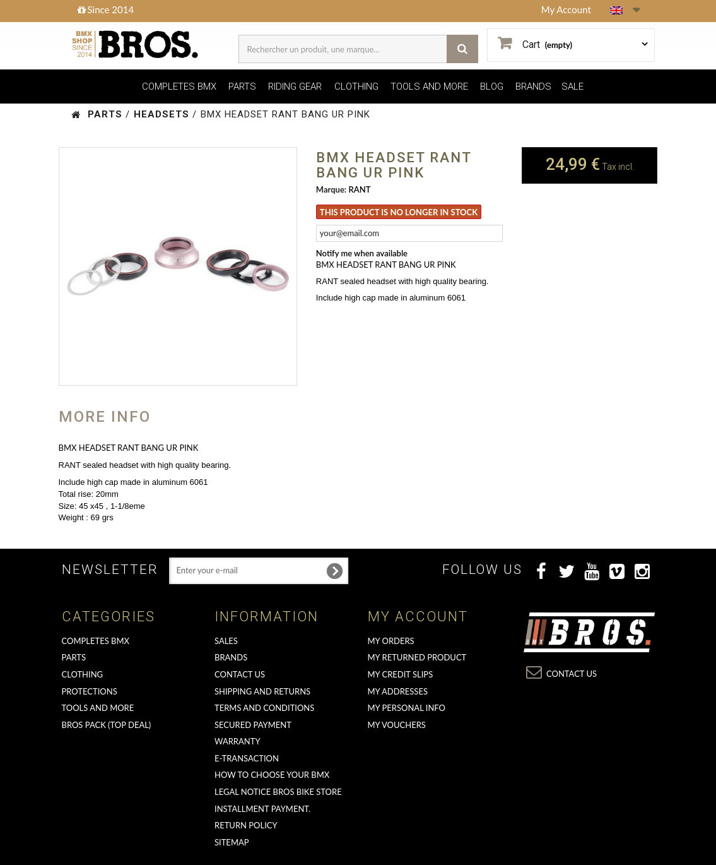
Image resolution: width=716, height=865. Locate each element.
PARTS (242, 86)
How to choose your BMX (271, 775)
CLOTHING (356, 86)
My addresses (398, 691)
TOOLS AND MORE (429, 86)
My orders (391, 641)
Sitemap (231, 842)
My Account (566, 9)
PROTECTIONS (89, 691)
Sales (226, 641)
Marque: (331, 189)
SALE (572, 86)
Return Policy (246, 825)
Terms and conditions (264, 708)
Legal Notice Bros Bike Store (278, 792)
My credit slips (400, 674)
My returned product (417, 657)
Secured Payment (252, 725)
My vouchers (397, 725)
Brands (230, 657)
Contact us (239, 674)
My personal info (407, 708)
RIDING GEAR (295, 86)
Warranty (237, 741)
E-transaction (246, 758)
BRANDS (533, 86)
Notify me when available (362, 253)
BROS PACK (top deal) (106, 725)
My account (418, 616)
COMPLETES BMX (179, 86)
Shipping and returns (262, 691)
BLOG (491, 86)
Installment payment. (262, 809)
